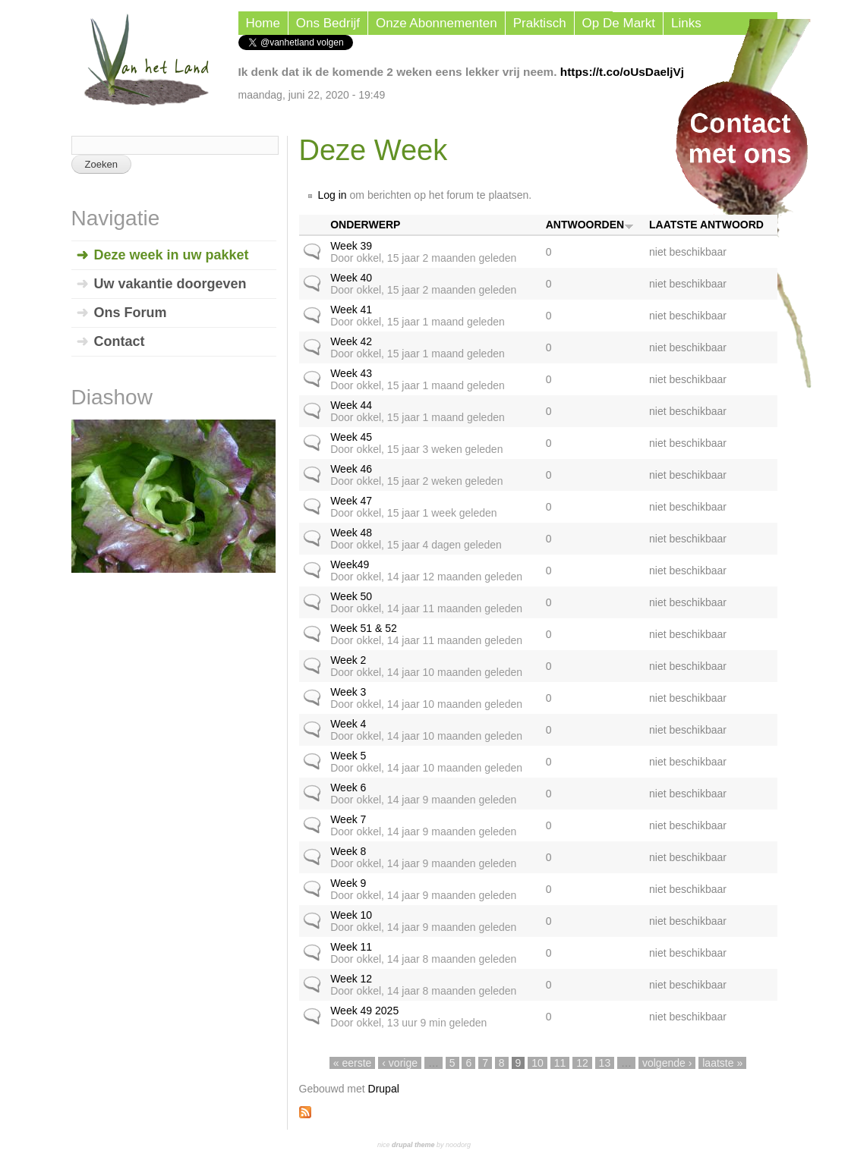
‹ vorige (400, 1063)
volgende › (667, 1063)
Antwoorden (590, 224)
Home (263, 23)
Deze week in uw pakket (171, 254)
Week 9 (348, 883)
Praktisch (539, 23)
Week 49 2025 (364, 1010)
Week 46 (351, 469)
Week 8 (348, 851)
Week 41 (351, 309)
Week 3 (348, 692)
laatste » (722, 1063)
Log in (332, 195)
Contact (119, 341)
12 (582, 1063)
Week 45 (351, 437)
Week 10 (351, 915)
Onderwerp (365, 224)
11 (560, 1063)
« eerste (352, 1063)
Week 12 (351, 979)
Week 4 (348, 724)
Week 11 (351, 947)
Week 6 (348, 787)
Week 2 (348, 660)
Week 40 (351, 278)
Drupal (383, 1089)
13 (605, 1063)
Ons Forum (130, 312)
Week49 (349, 564)
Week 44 (351, 405)
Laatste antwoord (706, 224)
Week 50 (351, 596)
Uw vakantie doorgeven (170, 283)
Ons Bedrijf (328, 23)
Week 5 (348, 756)
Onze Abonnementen (436, 23)
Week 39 (351, 246)
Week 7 (348, 819)
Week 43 (351, 373)
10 (537, 1063)
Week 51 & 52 (363, 628)
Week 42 (351, 341)
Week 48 (351, 533)
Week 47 (351, 501)
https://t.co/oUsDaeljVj (622, 71)
